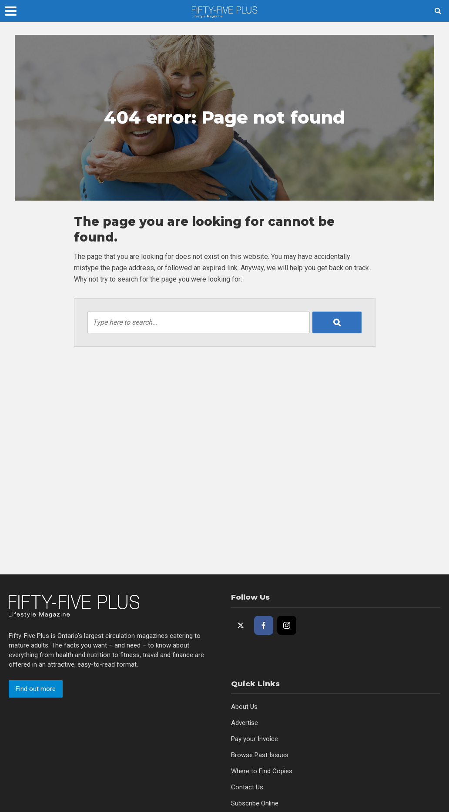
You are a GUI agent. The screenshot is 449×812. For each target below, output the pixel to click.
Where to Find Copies (261, 771)
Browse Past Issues (259, 755)
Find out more (36, 689)
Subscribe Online (254, 803)
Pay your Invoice (254, 739)
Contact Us (247, 787)
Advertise (244, 723)
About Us (244, 707)
